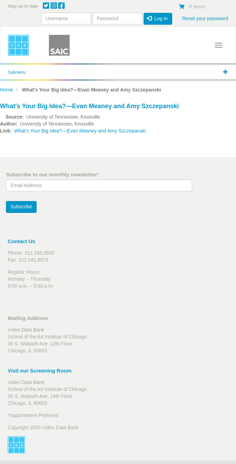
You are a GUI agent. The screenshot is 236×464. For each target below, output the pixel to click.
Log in (157, 18)
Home (6, 90)
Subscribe (21, 206)
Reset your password (205, 18)
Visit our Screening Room (39, 371)
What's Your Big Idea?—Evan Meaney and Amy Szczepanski (80, 131)
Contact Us (21, 241)
